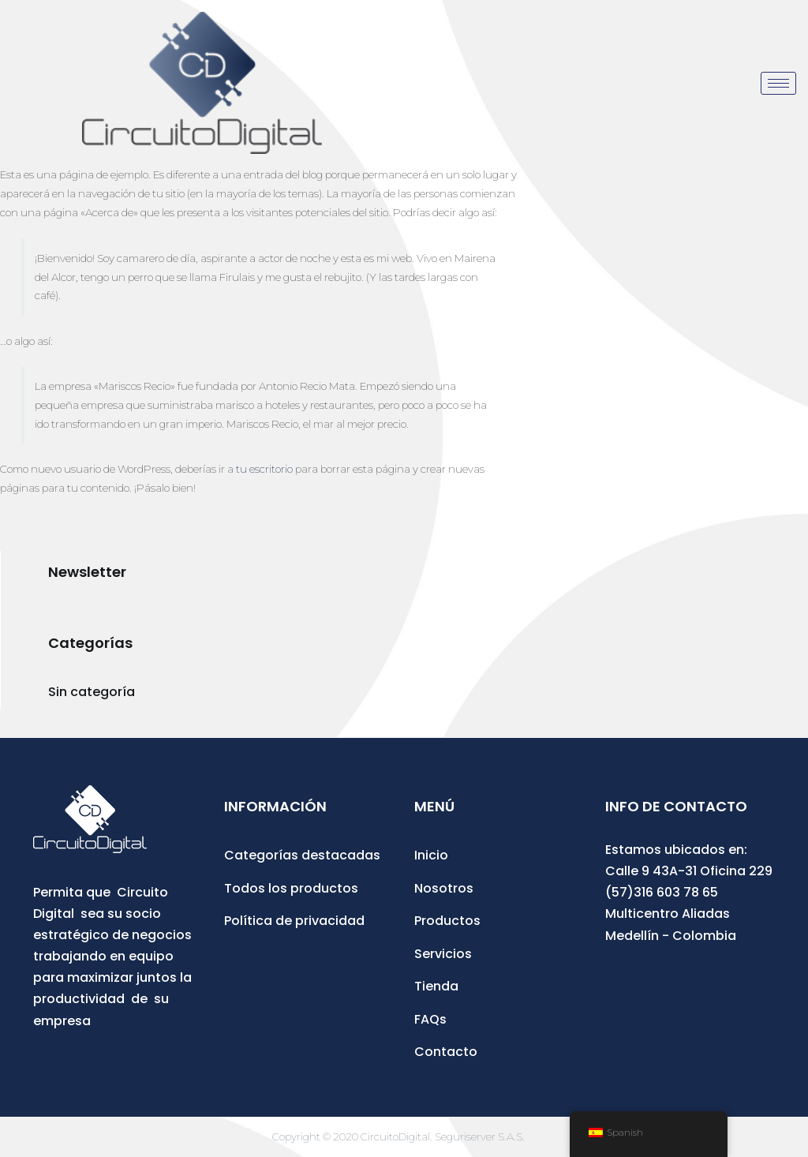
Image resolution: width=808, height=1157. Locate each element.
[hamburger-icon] (778, 83)
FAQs (430, 1019)
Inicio (431, 855)
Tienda (436, 986)
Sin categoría (91, 692)
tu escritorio (264, 468)
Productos (447, 921)
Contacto (445, 1052)
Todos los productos (291, 888)
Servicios (443, 954)
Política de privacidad (294, 921)
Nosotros (443, 888)
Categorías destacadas (302, 855)
